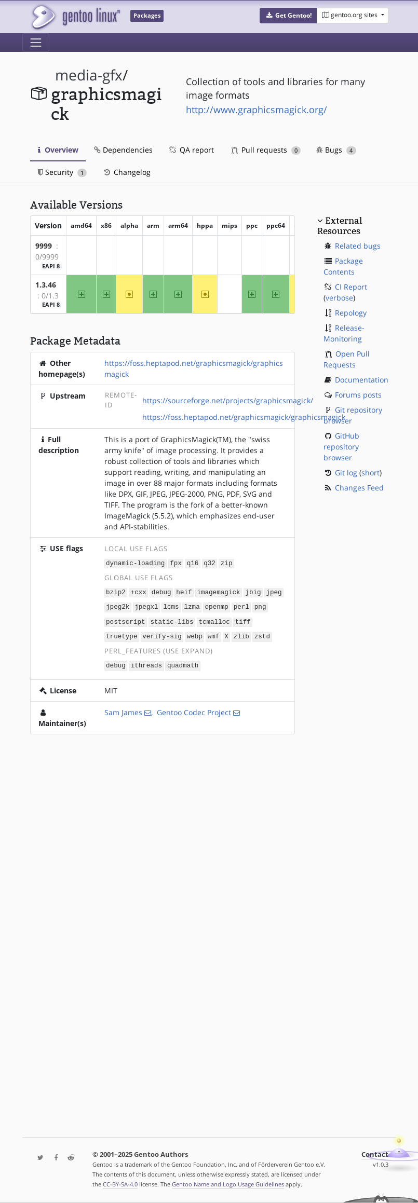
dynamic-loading (135, 562)
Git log (346, 472)
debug (161, 591)
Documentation (361, 380)
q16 (193, 562)
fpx (176, 562)
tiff (243, 620)
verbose (339, 298)
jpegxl (146, 606)
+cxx (138, 591)
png (260, 606)
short (370, 472)
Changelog (126, 172)
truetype (121, 634)
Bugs (336, 150)
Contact (374, 1154)
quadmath (182, 662)
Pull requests (266, 150)
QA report (191, 150)
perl (241, 606)
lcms (171, 606)
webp (195, 634)
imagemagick (218, 591)
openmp (216, 606)
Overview (58, 150)
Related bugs (358, 246)
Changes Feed (359, 488)
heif (184, 591)
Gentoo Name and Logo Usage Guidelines (228, 1184)
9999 (43, 246)
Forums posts (358, 395)
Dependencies (123, 150)
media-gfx (89, 75)
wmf (214, 634)
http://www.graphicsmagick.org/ (256, 109)
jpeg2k (117, 606)
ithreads (146, 662)
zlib (241, 634)
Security (62, 172)
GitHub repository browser (341, 446)
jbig (253, 591)
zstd (262, 634)
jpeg (273, 591)
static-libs (171, 620)
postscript (125, 620)
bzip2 (116, 591)
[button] (288, 15)
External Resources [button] (339, 225)
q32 (209, 562)
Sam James (123, 709)
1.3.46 (45, 285)
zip (227, 562)
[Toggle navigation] (35, 42)
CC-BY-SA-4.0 (120, 1184)
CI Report (351, 287)
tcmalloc (214, 620)
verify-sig (162, 634)
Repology (351, 313)
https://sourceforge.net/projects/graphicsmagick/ (227, 400)
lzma (191, 606)
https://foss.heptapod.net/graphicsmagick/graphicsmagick (243, 417)
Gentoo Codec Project (194, 709)
